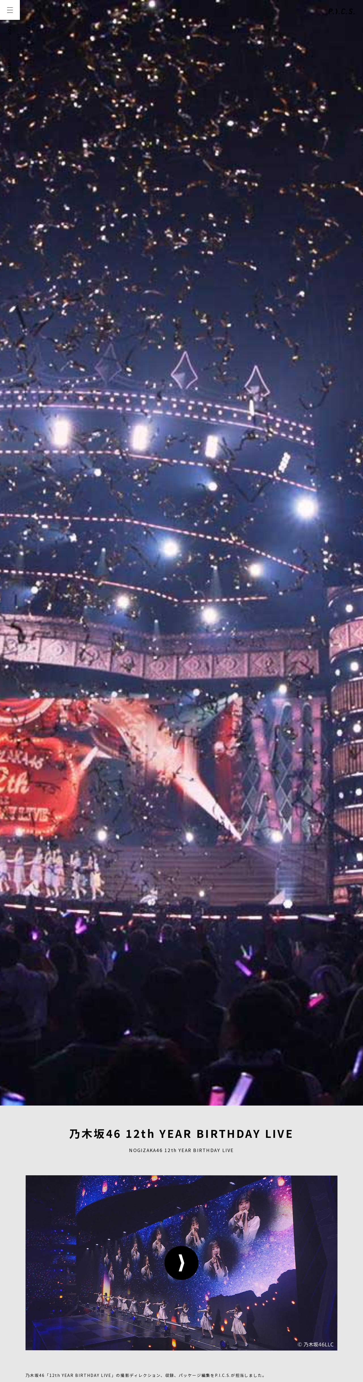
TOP (10, 30)
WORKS (10, 71)
